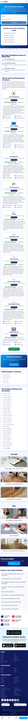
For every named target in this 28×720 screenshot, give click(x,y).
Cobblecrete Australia (14, 332)
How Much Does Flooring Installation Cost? (14, 484)
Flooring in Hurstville (7, 411)
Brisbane (15, 669)
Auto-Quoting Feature (17, 689)
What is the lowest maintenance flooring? (9, 605)
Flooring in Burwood (7, 404)
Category (5, 49)
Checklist (2, 657)
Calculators (16, 658)
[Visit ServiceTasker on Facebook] (2, 700)
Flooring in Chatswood (7, 444)
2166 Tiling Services (14, 156)
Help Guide (15, 693)
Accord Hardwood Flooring (14, 304)
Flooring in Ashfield (6, 393)
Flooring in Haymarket (7, 432)
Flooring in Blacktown (7, 400)
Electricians (16, 682)
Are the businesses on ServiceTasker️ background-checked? (12, 595)
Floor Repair (5, 380)
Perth (1, 670)
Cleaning (15, 681)
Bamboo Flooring (6, 375)
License (15, 692)
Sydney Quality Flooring (14, 236)
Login (15, 661)
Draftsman (15, 678)
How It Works (3, 690)
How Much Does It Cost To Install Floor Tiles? (14, 468)
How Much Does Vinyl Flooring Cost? (14, 499)
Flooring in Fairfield (6, 408)
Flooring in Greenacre (7, 399)
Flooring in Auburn (6, 395)
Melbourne (2, 669)
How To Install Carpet (14, 535)
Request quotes (14, 100)
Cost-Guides (2, 655)
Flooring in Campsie (7, 406)
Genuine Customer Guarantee (5, 689)
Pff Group (14, 214)
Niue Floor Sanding (14, 126)
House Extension (3, 677)
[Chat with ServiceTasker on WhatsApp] (18, 700)
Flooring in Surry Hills (7, 437)
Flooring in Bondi (6, 441)
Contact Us (15, 657)
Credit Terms (3, 693)
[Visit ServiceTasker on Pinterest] (5, 700)
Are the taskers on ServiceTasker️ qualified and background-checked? (12, 587)
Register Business (16, 718)
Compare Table (3, 692)
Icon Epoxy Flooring (14, 259)
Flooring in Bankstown (7, 397)
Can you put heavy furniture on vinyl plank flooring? (11, 602)
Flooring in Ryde (6, 426)
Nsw (14, 49)
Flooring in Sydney (6, 448)
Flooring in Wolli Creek (7, 421)
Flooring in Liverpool (7, 413)
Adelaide (15, 670)
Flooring (10, 49)
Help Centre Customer (4, 696)
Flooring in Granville (7, 417)
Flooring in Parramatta (7, 419)
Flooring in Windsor (6, 446)
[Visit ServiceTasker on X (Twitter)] (7, 700)
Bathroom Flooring (6, 376)
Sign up (2, 662)
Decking (2, 678)
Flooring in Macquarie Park (8, 424)
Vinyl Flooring (6, 382)
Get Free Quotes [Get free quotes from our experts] (5, 704)
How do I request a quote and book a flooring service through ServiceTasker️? (13, 583)
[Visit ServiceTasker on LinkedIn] (13, 700)
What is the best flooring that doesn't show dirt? (10, 598)
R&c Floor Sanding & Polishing (14, 281)
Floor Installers (6, 378)
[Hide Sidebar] (26, 1)
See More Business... (14, 349)
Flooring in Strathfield (7, 430)
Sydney (17, 49)
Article (15, 655)
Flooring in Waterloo (7, 439)
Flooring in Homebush (7, 428)
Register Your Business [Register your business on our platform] (20, 704)
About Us (2, 654)
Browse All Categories (17, 690)
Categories (2, 658)
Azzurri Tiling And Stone (14, 97)
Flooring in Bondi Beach (7, 443)
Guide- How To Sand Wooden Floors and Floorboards (14, 550)
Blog (14, 654)
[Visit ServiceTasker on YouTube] (15, 700)
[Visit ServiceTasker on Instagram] (10, 700)
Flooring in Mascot (6, 402)
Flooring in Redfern (6, 435)
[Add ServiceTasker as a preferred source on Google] (14, 632)
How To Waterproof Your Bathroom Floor (14, 520)
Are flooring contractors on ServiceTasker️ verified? (11, 578)
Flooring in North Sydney (7, 415)
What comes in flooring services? (7, 591)
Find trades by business (4, 661)
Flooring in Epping (6, 410)
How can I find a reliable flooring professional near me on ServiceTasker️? (12, 574)
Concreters (2, 682)
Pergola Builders (16, 677)
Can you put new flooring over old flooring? (9, 608)
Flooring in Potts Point (7, 433)
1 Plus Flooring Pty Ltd (14, 187)
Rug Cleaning (3, 681)
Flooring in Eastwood (7, 422)
